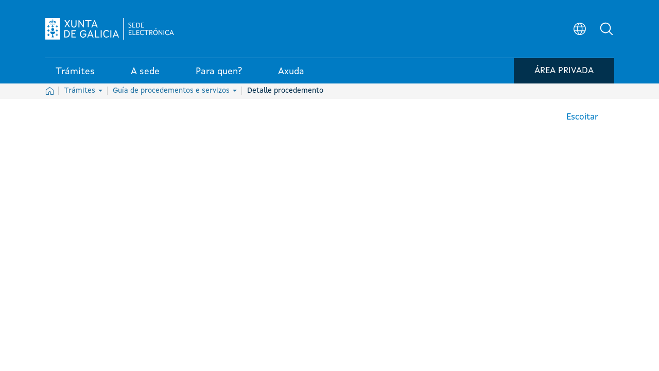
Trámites (83, 90)
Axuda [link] (291, 71)
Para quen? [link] (219, 71)
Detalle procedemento (285, 90)
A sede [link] (145, 71)
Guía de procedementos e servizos (175, 90)
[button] (606, 29)
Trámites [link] (75, 71)
